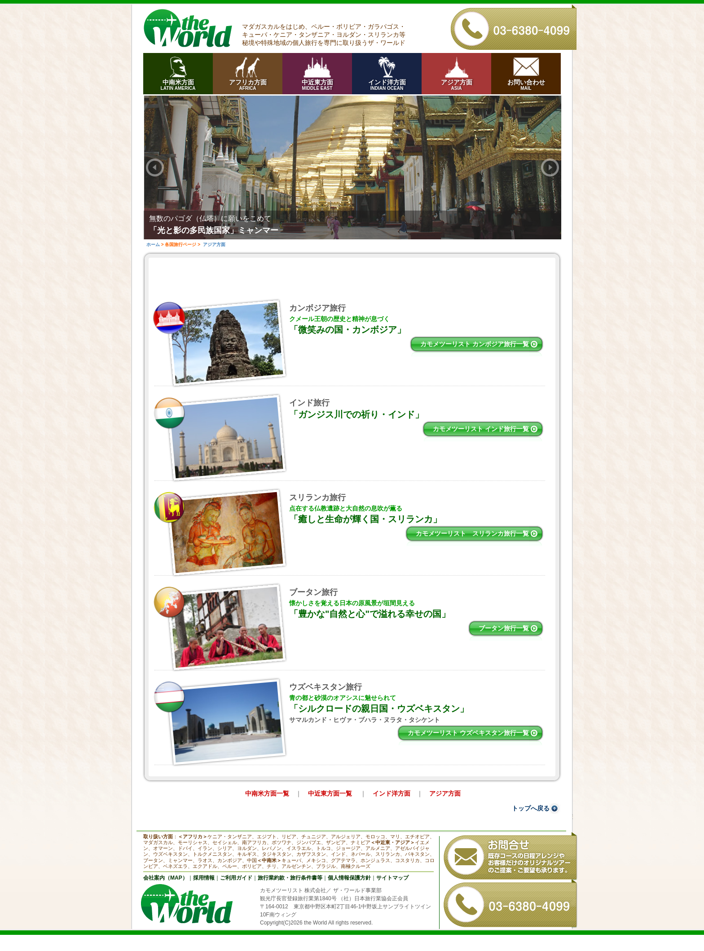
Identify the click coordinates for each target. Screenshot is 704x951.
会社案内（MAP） (165, 878)
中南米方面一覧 (267, 793)
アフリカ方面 (248, 85)
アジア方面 (456, 85)
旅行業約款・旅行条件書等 (290, 878)
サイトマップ (392, 878)
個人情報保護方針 (349, 878)
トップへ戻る (531, 808)
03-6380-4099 (513, 27)
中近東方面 (317, 85)
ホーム (153, 244)
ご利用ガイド (236, 878)
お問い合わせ (526, 85)
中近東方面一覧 (331, 793)
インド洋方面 (387, 85)
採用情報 (204, 878)
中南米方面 (178, 85)
